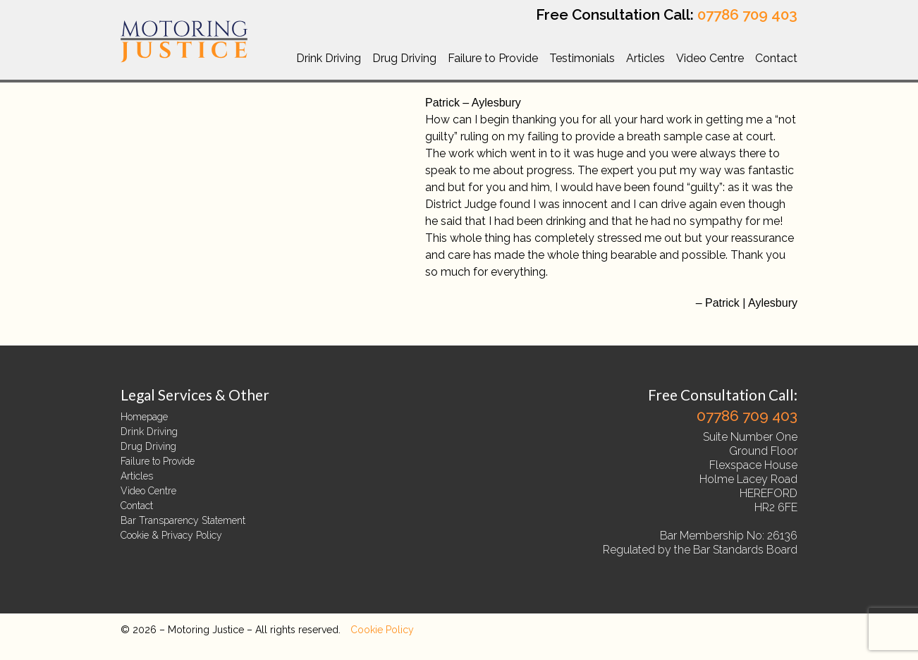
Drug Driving (404, 58)
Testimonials (582, 58)
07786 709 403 (747, 14)
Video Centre (710, 58)
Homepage (144, 416)
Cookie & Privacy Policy (171, 535)
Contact (776, 58)
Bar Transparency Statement (183, 520)
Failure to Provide (493, 58)
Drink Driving (328, 58)
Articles (645, 58)
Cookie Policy (382, 629)
